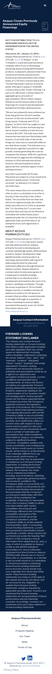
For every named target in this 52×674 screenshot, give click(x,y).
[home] (12, 5)
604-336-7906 (31, 326)
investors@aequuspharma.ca (30, 323)
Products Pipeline (25, 630)
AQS (43, 56)
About (24, 625)
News (25, 641)
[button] (45, 5)
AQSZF (17, 59)
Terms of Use (25, 647)
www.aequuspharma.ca (16, 311)
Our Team (24, 636)
